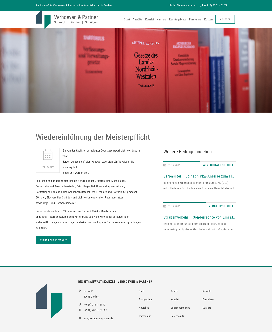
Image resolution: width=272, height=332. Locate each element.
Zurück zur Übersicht (53, 240)
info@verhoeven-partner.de (95, 318)
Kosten (208, 19)
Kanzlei (149, 19)
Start (127, 19)
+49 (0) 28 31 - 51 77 (215, 5)
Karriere (161, 19)
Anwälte (137, 19)
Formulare (195, 19)
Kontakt (225, 19)
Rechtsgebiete (177, 19)
